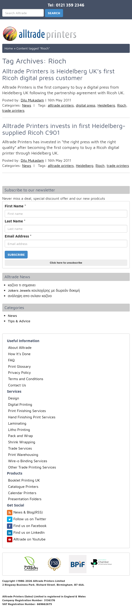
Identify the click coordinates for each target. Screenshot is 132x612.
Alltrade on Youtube (29, 539)
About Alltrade (19, 347)
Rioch (121, 105)
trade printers (13, 110)
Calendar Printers (22, 493)
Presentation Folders (25, 499)
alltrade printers (61, 105)
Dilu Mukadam (32, 100)
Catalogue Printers (23, 486)
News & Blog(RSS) (28, 512)
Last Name (15, 221)
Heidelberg (106, 105)
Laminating (17, 423)
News (26, 105)
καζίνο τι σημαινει (21, 285)
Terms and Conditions (25, 379)
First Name (15, 206)
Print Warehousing (23, 455)
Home (8, 48)
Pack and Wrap (20, 436)
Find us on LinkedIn (29, 532)
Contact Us (17, 385)
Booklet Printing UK (24, 480)
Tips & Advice (19, 321)
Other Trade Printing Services (32, 467)
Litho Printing (19, 430)
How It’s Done (19, 354)
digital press (85, 105)
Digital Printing (20, 404)
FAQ (11, 360)
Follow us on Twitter (29, 519)
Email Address (18, 236)
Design (13, 398)
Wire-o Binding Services (27, 461)
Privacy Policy (19, 372)
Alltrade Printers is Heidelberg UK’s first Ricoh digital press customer (58, 74)
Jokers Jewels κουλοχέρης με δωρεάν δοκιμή (44, 290)
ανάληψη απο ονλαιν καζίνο (30, 296)
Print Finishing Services (27, 411)
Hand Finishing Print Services (31, 417)
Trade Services (20, 448)
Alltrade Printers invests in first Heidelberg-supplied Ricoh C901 (63, 129)
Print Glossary (19, 366)
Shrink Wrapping (21, 442)
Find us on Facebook (30, 526)
